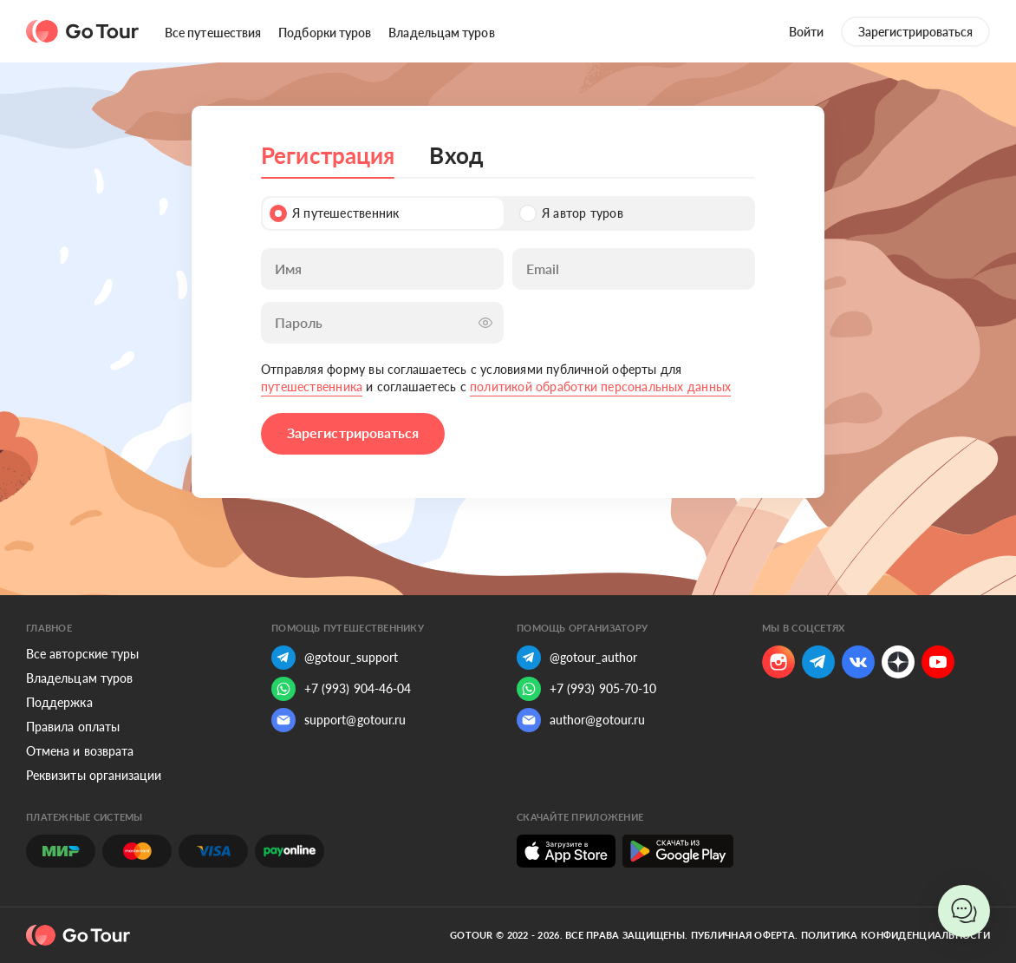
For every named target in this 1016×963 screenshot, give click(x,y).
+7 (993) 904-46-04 (341, 689)
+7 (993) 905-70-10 (586, 689)
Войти (806, 31)
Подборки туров (324, 32)
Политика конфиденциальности (895, 934)
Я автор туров (571, 213)
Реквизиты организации (93, 775)
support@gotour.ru (338, 720)
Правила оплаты (73, 726)
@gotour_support (334, 657)
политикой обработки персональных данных (600, 386)
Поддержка (59, 702)
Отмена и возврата (80, 751)
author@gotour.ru (581, 720)
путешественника (311, 386)
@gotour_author (577, 657)
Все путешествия (213, 32)
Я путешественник (334, 213)
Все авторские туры (82, 653)
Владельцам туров (441, 32)
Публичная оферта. (744, 934)
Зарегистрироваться (915, 31)
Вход (456, 155)
